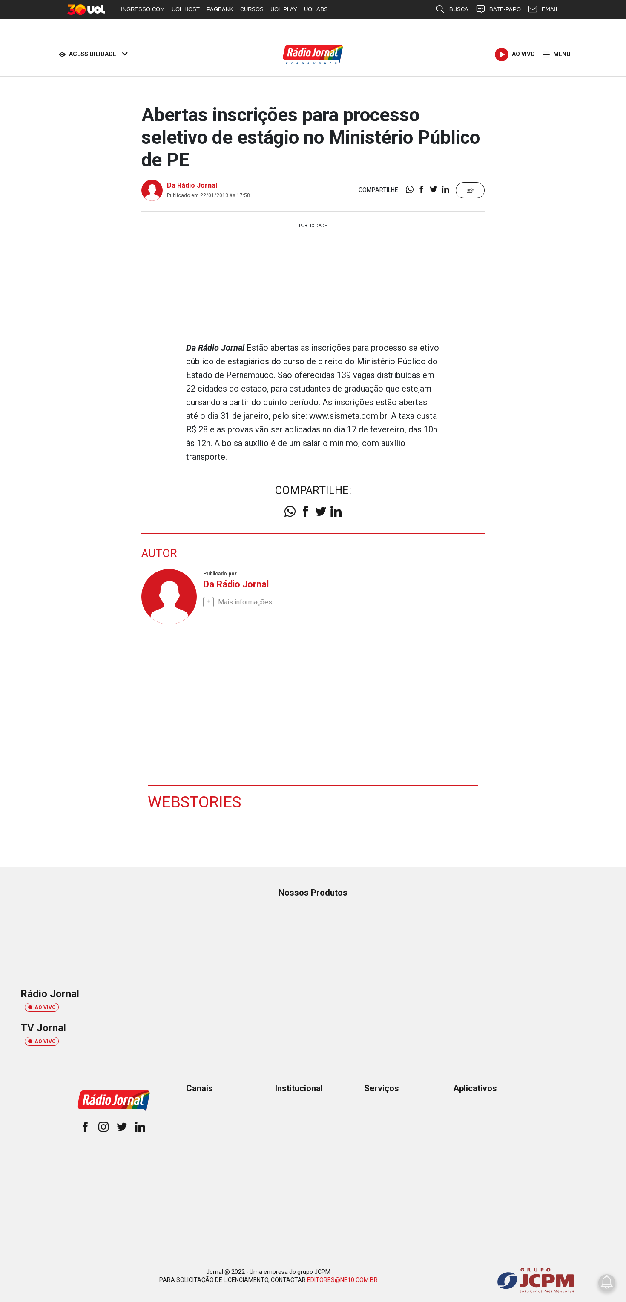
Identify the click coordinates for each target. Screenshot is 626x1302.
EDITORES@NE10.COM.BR (342, 1279)
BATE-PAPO (498, 9)
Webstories (195, 801)
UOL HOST (186, 9)
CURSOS (252, 9)
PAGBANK (220, 9)
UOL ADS (316, 9)
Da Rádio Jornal (192, 185)
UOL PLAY (283, 9)
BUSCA (451, 9)
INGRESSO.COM (143, 9)
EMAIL (543, 9)
